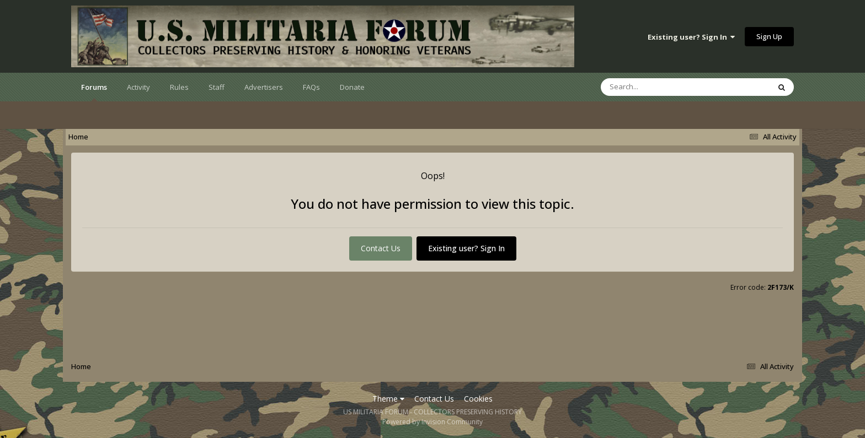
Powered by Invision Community (432, 421)
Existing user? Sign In (691, 37)
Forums (94, 91)
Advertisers (263, 87)
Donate (352, 87)
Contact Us (381, 248)
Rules (179, 87)
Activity (138, 87)
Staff (217, 87)
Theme (388, 398)
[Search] (656, 87)
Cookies (478, 398)
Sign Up (769, 36)
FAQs (311, 87)
